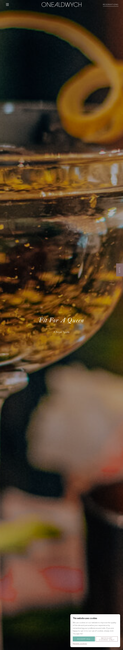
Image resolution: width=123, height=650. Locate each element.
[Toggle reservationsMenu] (110, 4)
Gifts (120, 270)
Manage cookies (80, 644)
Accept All (84, 639)
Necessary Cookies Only (106, 639)
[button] (7, 4)
